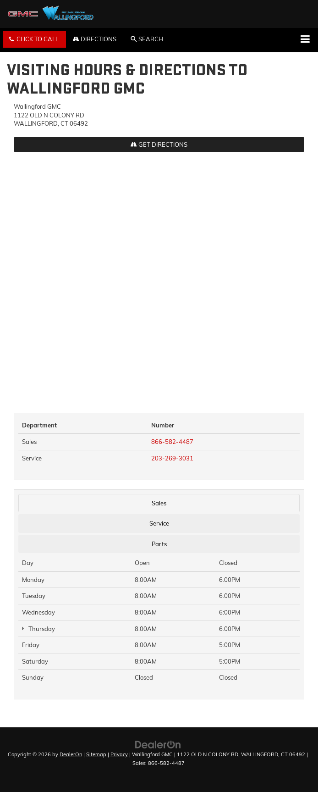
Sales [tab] (159, 503)
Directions (94, 39)
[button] (34, 39)
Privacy (119, 754)
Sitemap (96, 754)
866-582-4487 (172, 441)
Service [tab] (159, 523)
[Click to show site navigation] (305, 40)
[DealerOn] (158, 744)
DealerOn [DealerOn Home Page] (71, 754)
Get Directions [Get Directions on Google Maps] (159, 144)
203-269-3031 (172, 458)
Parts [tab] (159, 544)
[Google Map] (159, 277)
